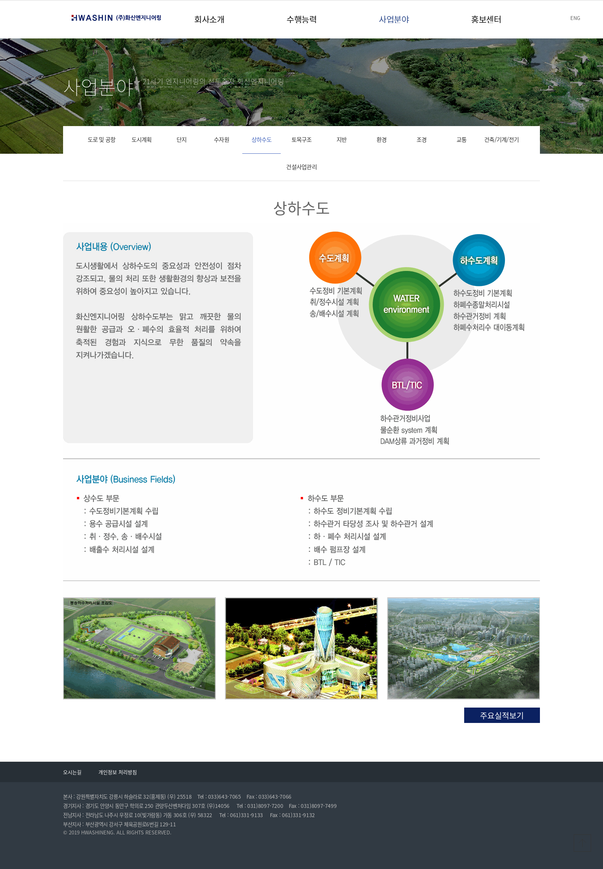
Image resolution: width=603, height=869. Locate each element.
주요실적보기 (502, 715)
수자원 (221, 139)
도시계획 (142, 139)
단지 (182, 139)
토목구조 (302, 139)
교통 (461, 139)
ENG (575, 18)
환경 (381, 139)
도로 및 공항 (102, 139)
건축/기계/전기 (501, 139)
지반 (341, 139)
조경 (421, 139)
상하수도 (262, 139)
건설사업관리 (301, 167)
